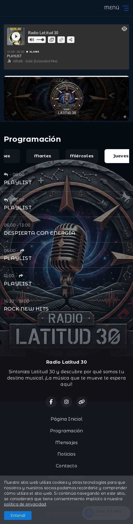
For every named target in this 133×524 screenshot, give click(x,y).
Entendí (18, 515)
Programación (66, 430)
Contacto (66, 465)
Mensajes (66, 442)
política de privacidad (25, 504)
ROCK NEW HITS (26, 309)
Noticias (66, 454)
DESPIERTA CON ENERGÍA (39, 233)
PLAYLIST (17, 182)
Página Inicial (66, 419)
